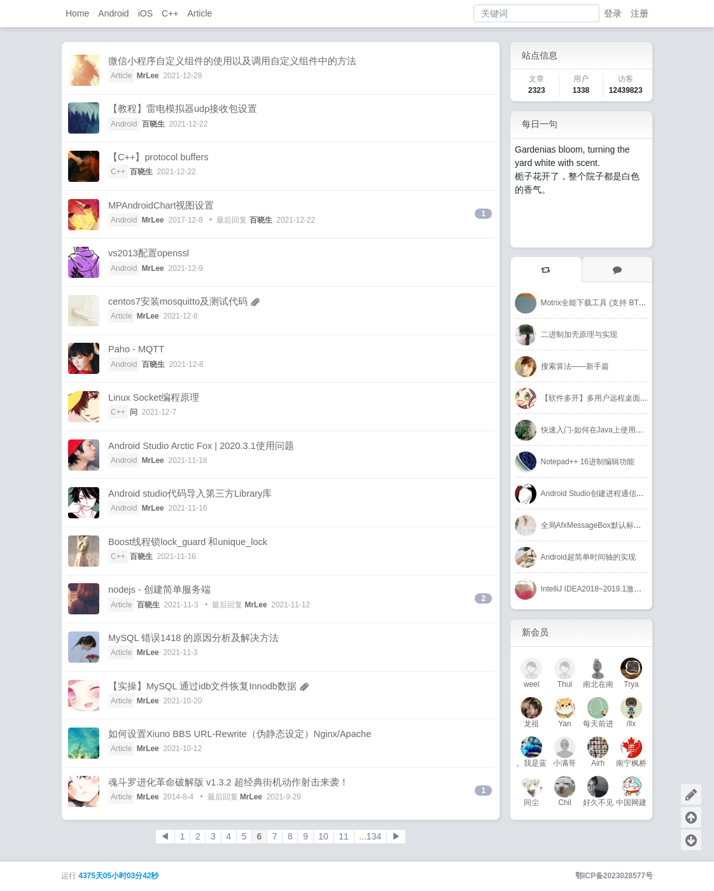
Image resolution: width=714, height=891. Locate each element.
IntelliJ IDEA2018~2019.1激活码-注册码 (608, 588)
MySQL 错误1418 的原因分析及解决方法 (193, 638)
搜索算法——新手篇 (575, 366)
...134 (370, 836)
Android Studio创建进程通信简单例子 (604, 493)
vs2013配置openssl (148, 253)
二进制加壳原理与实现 (579, 334)
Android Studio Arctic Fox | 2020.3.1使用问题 (201, 446)
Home (77, 13)
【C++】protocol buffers (158, 157)
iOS (145, 13)
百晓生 (153, 124)
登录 (613, 13)
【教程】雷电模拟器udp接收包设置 (182, 109)
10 (323, 836)
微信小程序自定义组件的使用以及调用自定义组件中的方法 (232, 61)
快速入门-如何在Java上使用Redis (598, 429)
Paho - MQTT (136, 349)
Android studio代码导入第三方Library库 (190, 493)
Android (113, 13)
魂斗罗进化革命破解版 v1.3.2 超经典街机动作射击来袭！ (228, 782)
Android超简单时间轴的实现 (588, 557)
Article (199, 13)
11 (344, 836)
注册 (639, 13)
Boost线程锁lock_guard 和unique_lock (187, 542)
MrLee (148, 75)
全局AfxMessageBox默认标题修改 (599, 525)
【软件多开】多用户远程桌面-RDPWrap (608, 398)
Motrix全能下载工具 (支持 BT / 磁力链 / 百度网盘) (624, 302)
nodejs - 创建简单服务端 (159, 589)
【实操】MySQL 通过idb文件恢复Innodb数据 (202, 686)
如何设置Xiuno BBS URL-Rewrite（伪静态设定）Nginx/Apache (239, 734)
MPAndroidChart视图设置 (161, 205)
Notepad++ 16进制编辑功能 (587, 461)
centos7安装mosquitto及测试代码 (178, 301)
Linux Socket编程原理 (153, 397)
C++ (170, 13)
